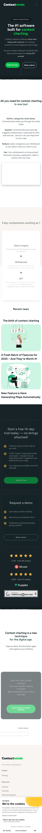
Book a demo (29, 65)
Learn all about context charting (21, 709)
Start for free (21, 480)
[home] (14, 4)
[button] (36, 4)
